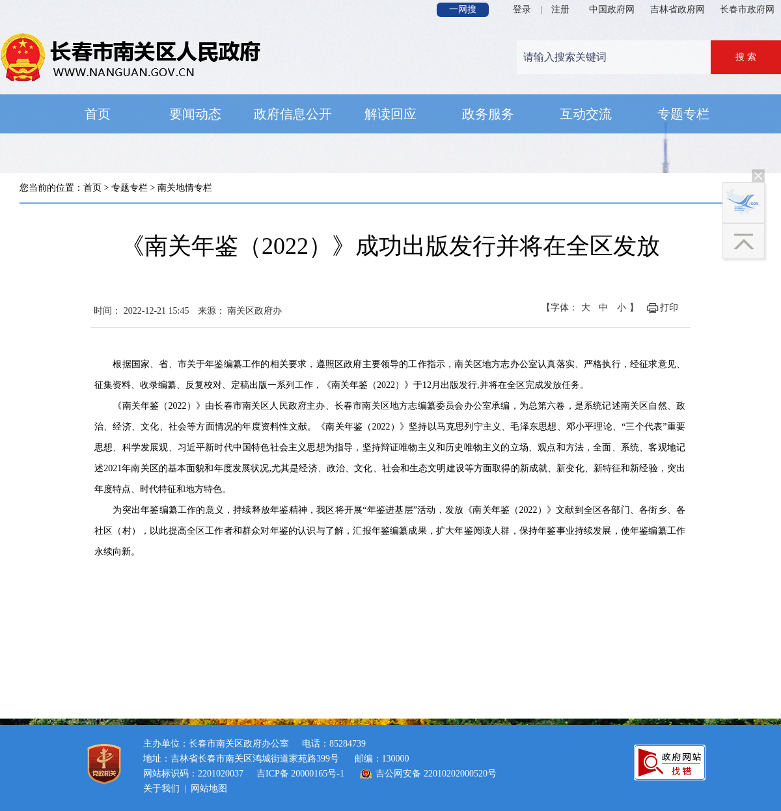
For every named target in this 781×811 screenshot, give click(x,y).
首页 (92, 188)
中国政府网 (612, 9)
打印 (669, 307)
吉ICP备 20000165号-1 (300, 773)
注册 (560, 9)
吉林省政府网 (677, 9)
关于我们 (161, 788)
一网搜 (462, 9)
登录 (522, 9)
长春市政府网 (747, 9)
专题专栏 (129, 188)
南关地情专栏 (185, 188)
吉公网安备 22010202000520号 (436, 773)
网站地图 (209, 788)
